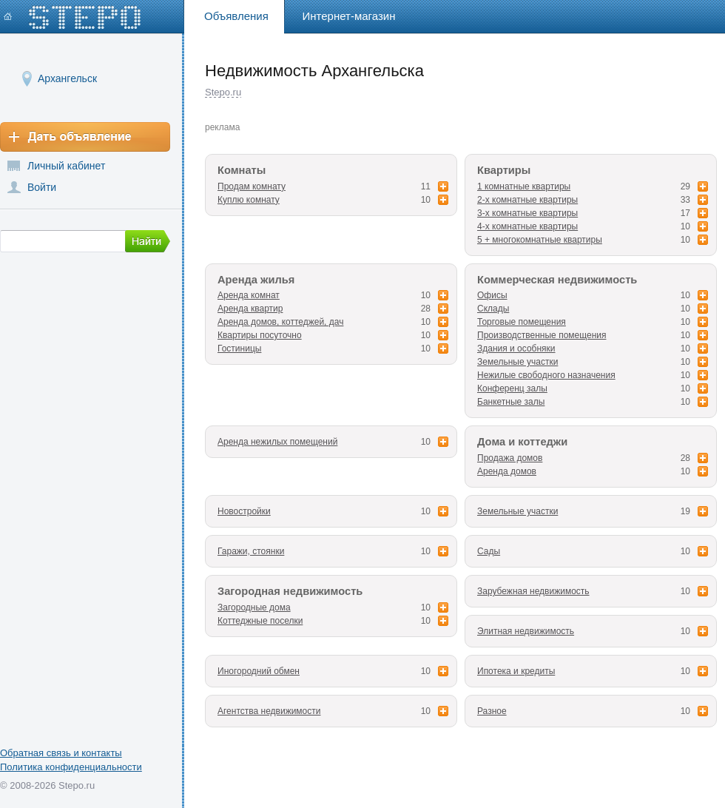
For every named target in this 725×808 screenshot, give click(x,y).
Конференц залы (512, 388)
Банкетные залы (510, 402)
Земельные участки (517, 362)
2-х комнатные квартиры (527, 200)
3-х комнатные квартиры (527, 213)
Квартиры (503, 170)
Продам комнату (252, 186)
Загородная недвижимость (290, 591)
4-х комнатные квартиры (527, 226)
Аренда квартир (250, 308)
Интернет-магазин (349, 16)
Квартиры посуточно (260, 335)
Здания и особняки (516, 348)
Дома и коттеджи (522, 442)
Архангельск (67, 78)
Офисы (492, 295)
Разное (492, 711)
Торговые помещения (521, 322)
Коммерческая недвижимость (557, 280)
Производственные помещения (541, 335)
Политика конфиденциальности (71, 766)
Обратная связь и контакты (61, 752)
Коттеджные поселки (260, 621)
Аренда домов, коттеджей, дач (280, 322)
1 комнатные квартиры (523, 186)
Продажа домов (509, 458)
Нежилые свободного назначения (546, 375)
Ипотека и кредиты (516, 671)
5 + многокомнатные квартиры (539, 240)
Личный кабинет (66, 166)
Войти (41, 187)
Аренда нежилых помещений (277, 442)
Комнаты (242, 170)
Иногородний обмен (259, 671)
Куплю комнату (249, 200)
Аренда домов (506, 471)
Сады (488, 551)
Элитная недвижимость (525, 631)
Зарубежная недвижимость (533, 591)
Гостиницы (239, 348)
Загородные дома (254, 607)
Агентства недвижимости (269, 711)
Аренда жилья (256, 280)
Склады (493, 308)
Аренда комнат (249, 295)
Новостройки (244, 511)
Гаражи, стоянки (251, 551)
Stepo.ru (223, 92)
